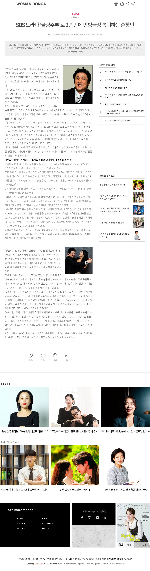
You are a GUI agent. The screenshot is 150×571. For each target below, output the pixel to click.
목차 (129, 545)
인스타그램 (89, 518)
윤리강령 (35, 559)
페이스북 (82, 518)
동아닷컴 (69, 559)
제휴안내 (98, 559)
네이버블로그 (105, 518)
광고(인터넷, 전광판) (87, 559)
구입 (144, 545)
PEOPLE (75, 13)
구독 (137, 545)
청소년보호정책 (127, 559)
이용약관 (105, 559)
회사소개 (76, 559)
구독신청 (21, 559)
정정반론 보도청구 (56, 559)
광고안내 (28, 559)
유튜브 (97, 518)
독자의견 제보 (44, 559)
